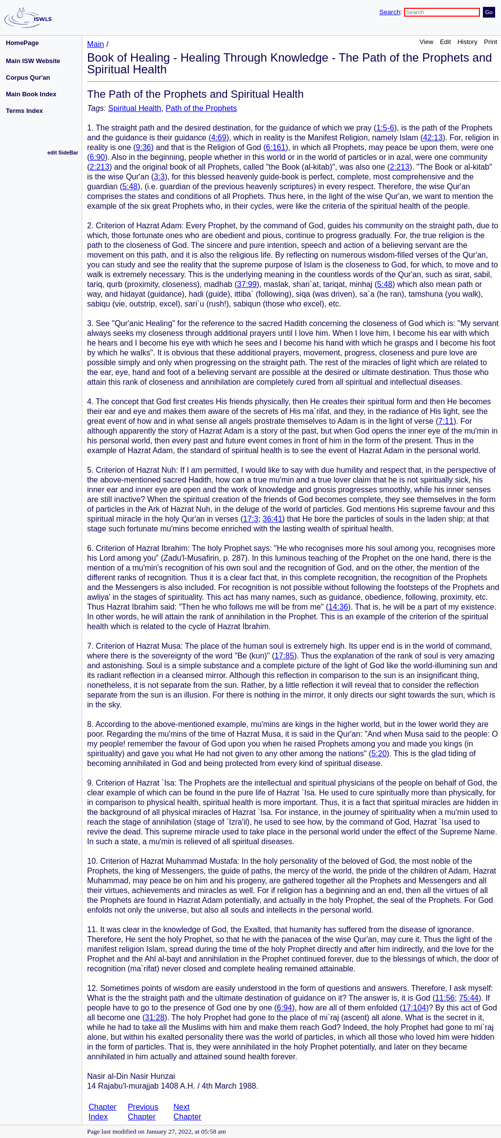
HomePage (22, 42)
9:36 (143, 147)
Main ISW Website (33, 61)
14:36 (338, 607)
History (467, 41)
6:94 (284, 1008)
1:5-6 (385, 128)
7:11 (446, 421)
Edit (445, 41)
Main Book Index (31, 94)
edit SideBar (62, 152)
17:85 (284, 656)
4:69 (219, 137)
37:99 (246, 284)
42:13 (433, 137)
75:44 (468, 998)
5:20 (379, 753)
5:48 (129, 186)
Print (490, 41)
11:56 (445, 998)
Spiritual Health (134, 108)
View (426, 41)
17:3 (250, 519)
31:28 (154, 1017)
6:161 (276, 147)
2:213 (99, 167)
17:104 (414, 1008)
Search (389, 12)
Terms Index (24, 110)
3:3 (159, 177)
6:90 (97, 157)
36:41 (272, 519)
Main (95, 44)
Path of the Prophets (201, 108)
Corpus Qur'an (28, 77)
